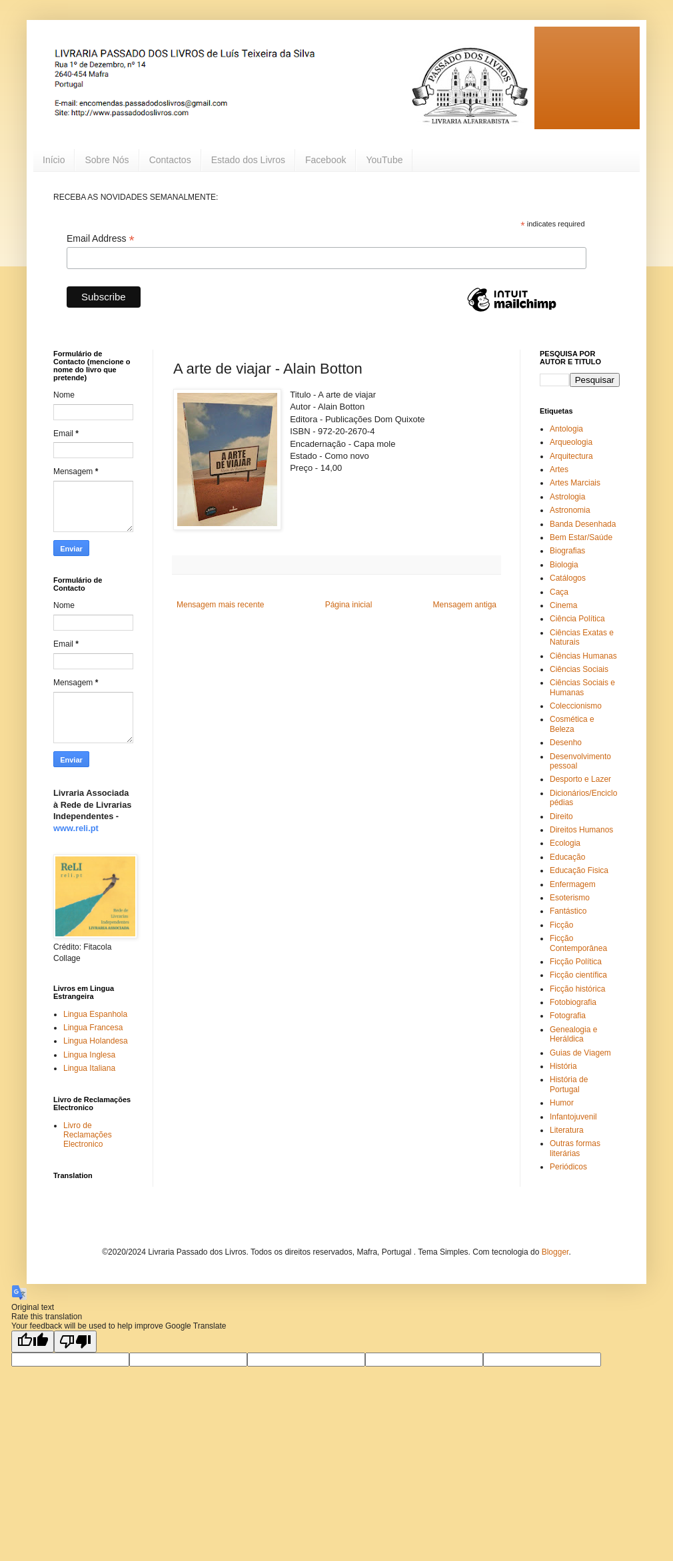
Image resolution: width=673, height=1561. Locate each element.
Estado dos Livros (248, 160)
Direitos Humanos (581, 829)
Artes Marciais (575, 482)
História (563, 1066)
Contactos (170, 160)
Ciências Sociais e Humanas (582, 687)
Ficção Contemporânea (578, 943)
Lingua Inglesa (89, 1055)
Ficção (561, 925)
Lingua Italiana (89, 1068)
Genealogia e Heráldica (573, 1034)
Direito (561, 816)
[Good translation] (32, 1342)
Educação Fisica (579, 870)
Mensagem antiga (464, 604)
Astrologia (567, 496)
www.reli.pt (76, 828)
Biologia (564, 564)
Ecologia (565, 843)
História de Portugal (569, 1084)
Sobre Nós (107, 160)
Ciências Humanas (583, 656)
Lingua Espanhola (95, 1014)
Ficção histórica (577, 989)
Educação (567, 857)
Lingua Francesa (93, 1027)
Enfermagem (573, 884)
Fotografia (568, 1015)
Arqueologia (571, 442)
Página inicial (348, 604)
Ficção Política (576, 961)
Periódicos (568, 1166)
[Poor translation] (75, 1342)
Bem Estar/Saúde (581, 537)
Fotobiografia (573, 1002)
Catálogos (568, 578)
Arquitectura (571, 456)
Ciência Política (577, 618)
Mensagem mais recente (220, 604)
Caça (559, 592)
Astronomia (570, 510)
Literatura (567, 1130)
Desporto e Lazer (580, 779)
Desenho (566, 742)
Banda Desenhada (583, 524)
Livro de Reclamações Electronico (87, 1135)
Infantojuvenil (573, 1116)
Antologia (566, 429)
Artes (559, 469)
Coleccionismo (576, 706)
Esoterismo (570, 897)
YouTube (384, 160)
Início (54, 160)
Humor (562, 1102)
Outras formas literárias (575, 1148)
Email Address (101, 238)
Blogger (555, 1252)
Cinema (563, 605)
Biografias (567, 550)
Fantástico (568, 911)
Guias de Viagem (580, 1053)
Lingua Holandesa (95, 1041)
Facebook (325, 160)
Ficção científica (578, 975)
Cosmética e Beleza (572, 724)
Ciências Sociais (579, 669)
